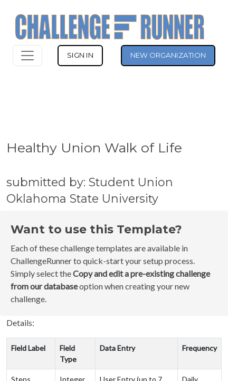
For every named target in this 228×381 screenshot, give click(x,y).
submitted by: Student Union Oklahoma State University (89, 190)
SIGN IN (80, 55)
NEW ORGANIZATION (168, 55)
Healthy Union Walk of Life (94, 148)
